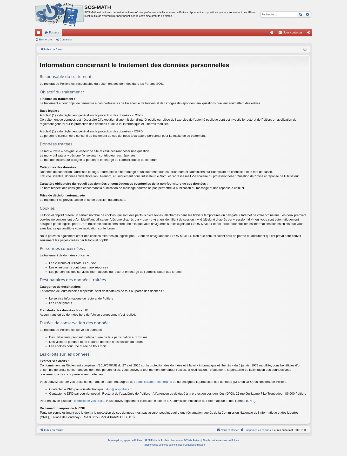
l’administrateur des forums (153, 382)
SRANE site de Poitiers (156, 440)
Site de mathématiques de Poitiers (221, 440)
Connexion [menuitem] (309, 33)
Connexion (66, 39)
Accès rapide (39, 33)
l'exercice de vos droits (88, 401)
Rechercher (46, 39)
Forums (54, 32)
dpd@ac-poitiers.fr (119, 389)
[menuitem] (271, 32)
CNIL (250, 401)
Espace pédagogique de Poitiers (125, 440)
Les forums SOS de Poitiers (186, 440)
